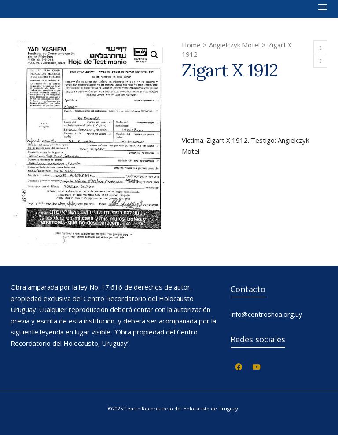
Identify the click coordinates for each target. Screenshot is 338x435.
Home (191, 44)
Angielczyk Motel (234, 44)
